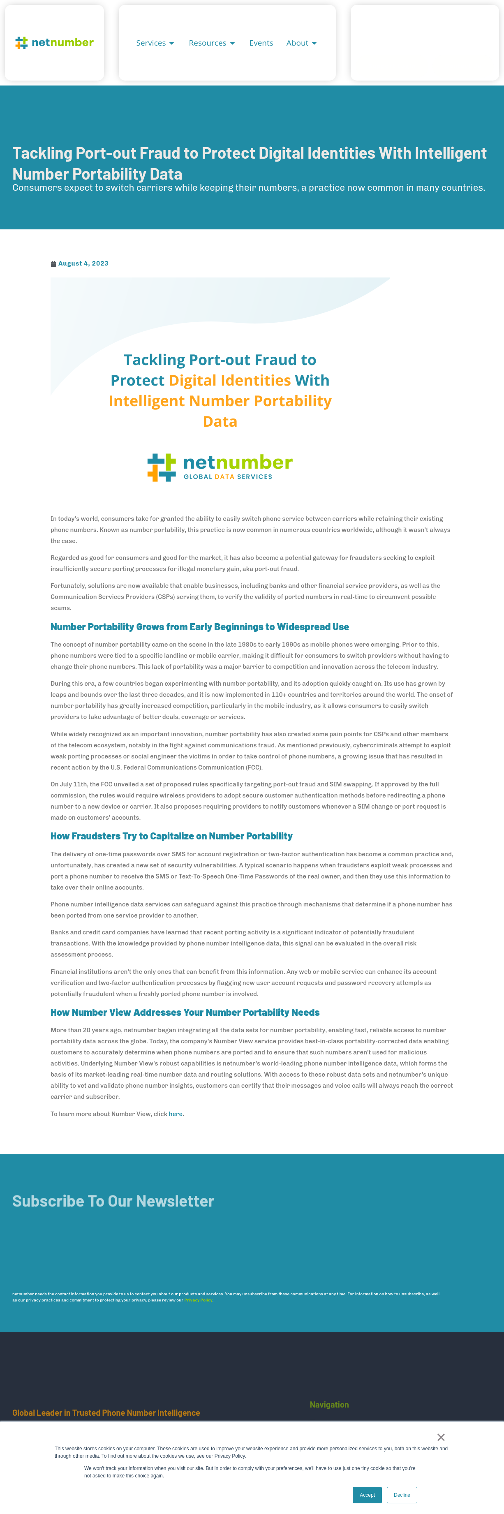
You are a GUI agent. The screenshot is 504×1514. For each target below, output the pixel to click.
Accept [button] (367, 1495)
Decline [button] (402, 1495)
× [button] (441, 1437)
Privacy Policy (199, 1300)
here (176, 1114)
